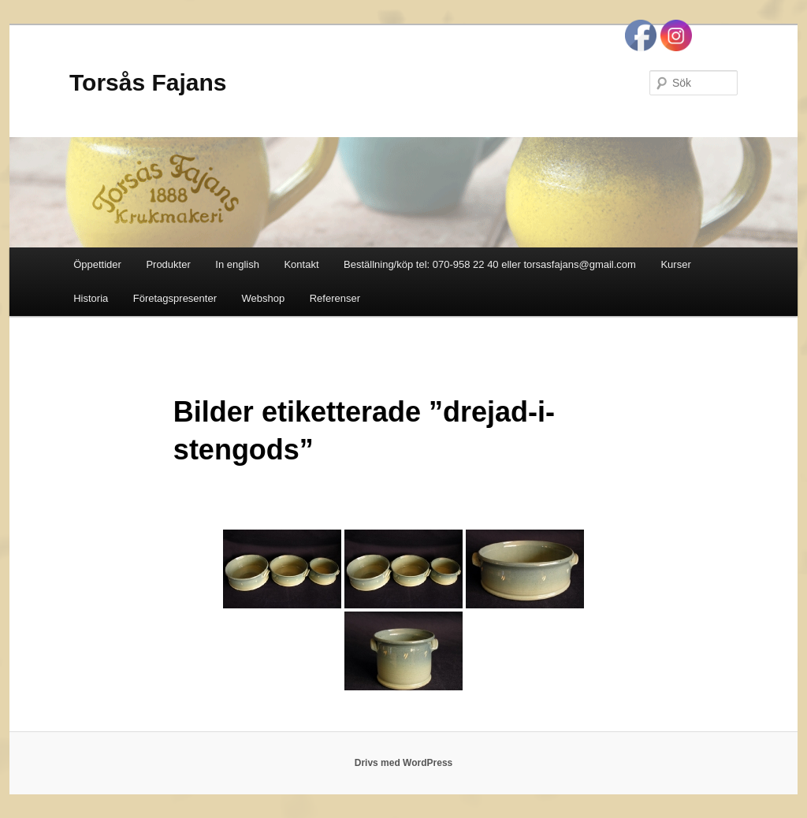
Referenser (335, 298)
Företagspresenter (175, 298)
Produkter (168, 264)
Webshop (263, 298)
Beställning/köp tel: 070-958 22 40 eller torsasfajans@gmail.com (490, 264)
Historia (90, 298)
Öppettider (97, 264)
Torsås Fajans (148, 82)
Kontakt (301, 264)
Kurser (675, 264)
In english (237, 264)
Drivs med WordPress (404, 762)
